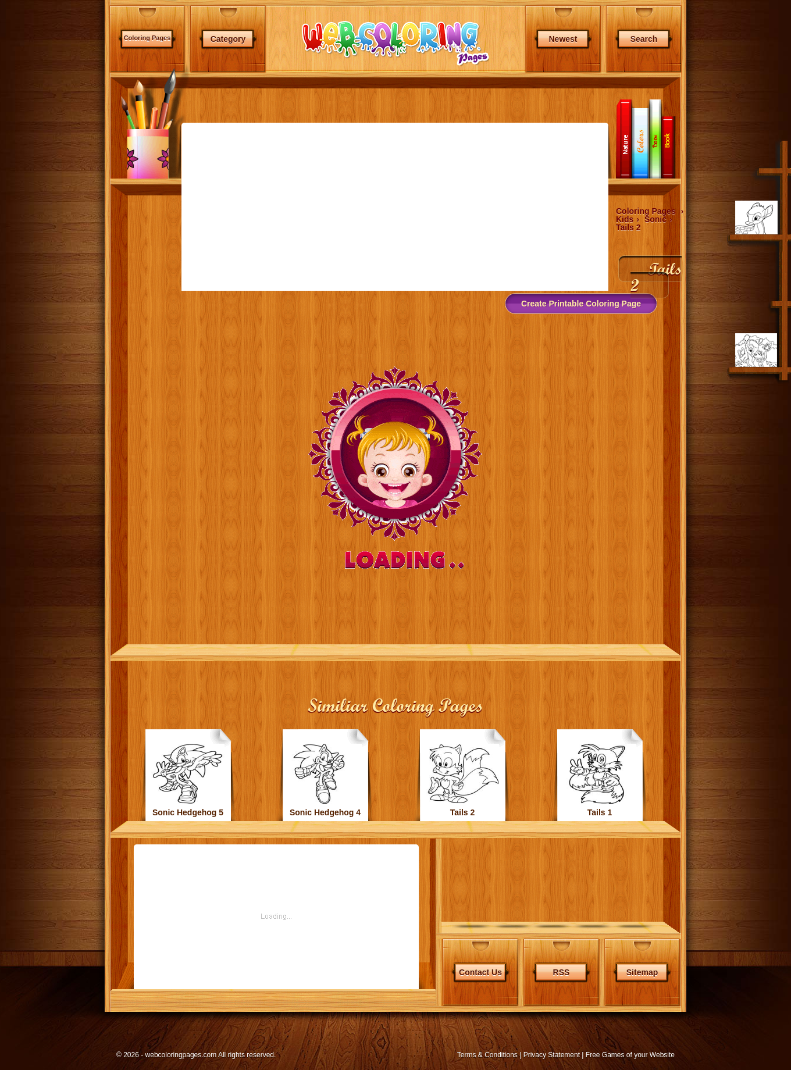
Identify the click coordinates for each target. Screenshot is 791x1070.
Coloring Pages (147, 37)
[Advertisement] (53, 308)
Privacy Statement (551, 1055)
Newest (562, 39)
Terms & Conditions (487, 1055)
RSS (561, 972)
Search (644, 39)
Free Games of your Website (630, 1055)
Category (228, 39)
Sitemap (642, 972)
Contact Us (480, 972)
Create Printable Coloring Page (581, 303)
